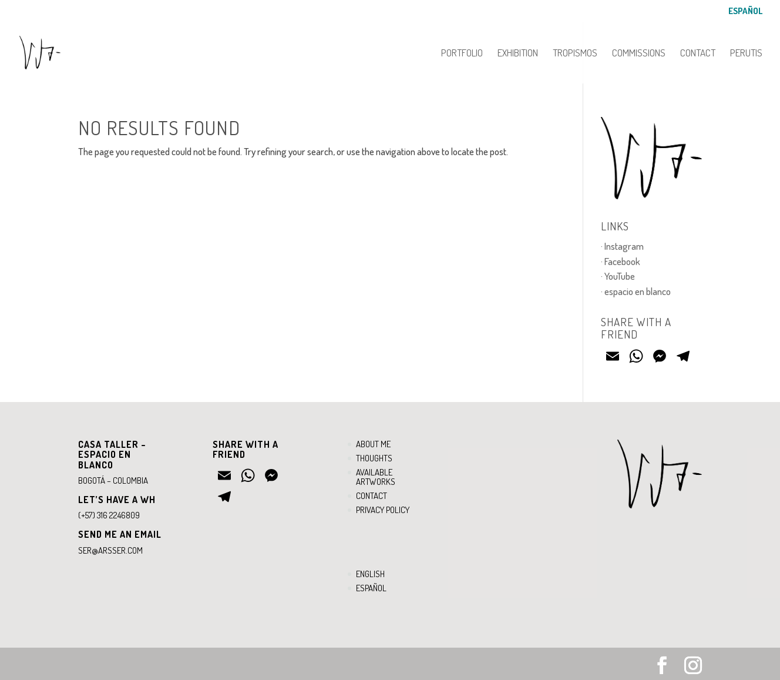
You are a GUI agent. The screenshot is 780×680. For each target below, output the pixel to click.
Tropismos (575, 54)
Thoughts (374, 458)
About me (373, 444)
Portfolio (462, 54)
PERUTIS (746, 54)
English (370, 573)
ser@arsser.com (110, 550)
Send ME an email (120, 534)
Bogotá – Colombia (113, 480)
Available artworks (375, 477)
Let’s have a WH (117, 499)
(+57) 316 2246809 (109, 515)
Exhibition (517, 54)
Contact (697, 54)
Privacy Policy (382, 509)
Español (745, 11)
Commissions (638, 54)
